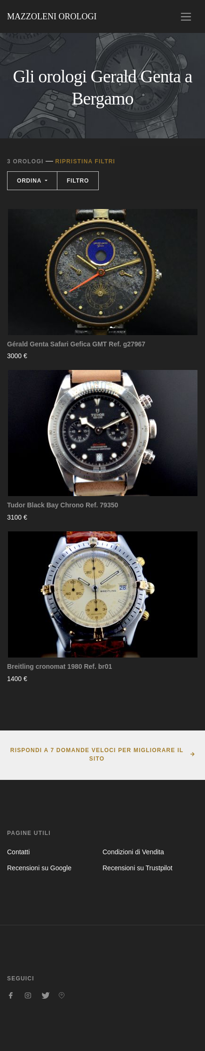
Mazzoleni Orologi (51, 16)
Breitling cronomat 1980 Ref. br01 (59, 666)
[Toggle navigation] (186, 16)
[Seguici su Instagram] (27, 995)
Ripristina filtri (85, 161)
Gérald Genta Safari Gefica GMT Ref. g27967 (76, 344)
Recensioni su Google (39, 868)
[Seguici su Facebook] (10, 995)
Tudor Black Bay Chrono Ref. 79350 (62, 505)
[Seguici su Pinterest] (61, 995)
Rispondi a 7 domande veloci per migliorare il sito (96, 754)
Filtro (78, 180)
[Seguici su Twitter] (44, 995)
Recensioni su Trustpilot (137, 868)
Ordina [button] (30, 180)
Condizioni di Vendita (133, 852)
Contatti (18, 852)
